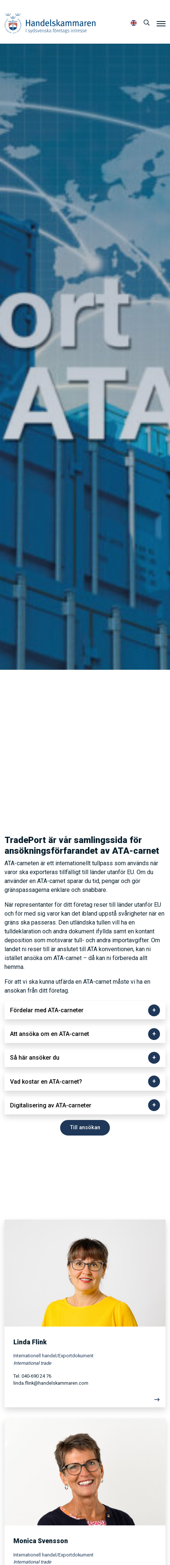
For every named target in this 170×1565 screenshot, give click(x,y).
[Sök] (147, 23)
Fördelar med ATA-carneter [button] (47, 1010)
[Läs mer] (85, 1401)
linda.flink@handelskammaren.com (50, 1383)
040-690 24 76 (36, 1376)
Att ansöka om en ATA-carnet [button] (49, 1033)
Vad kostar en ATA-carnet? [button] (46, 1081)
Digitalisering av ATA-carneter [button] (50, 1105)
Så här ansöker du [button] (34, 1057)
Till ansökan (85, 1127)
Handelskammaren (50, 23)
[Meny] (161, 23)
